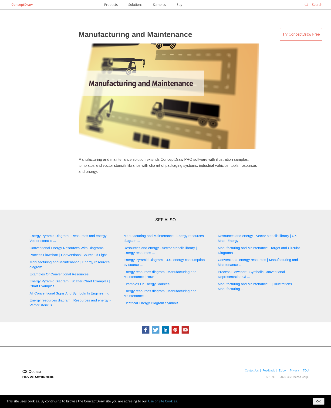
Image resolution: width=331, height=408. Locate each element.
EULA (282, 370)
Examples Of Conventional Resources (59, 274)
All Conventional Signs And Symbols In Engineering (69, 293)
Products (111, 4)
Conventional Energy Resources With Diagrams (67, 248)
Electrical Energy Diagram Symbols (151, 303)
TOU (306, 370)
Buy (179, 4)
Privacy (294, 370)
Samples (159, 4)
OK (318, 401)
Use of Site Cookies (162, 401)
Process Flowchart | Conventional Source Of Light (68, 255)
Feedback (269, 370)
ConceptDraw (22, 4)
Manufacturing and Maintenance (135, 34)
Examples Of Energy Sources (146, 284)
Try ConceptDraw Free (301, 34)
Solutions (135, 4)
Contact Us (252, 370)
